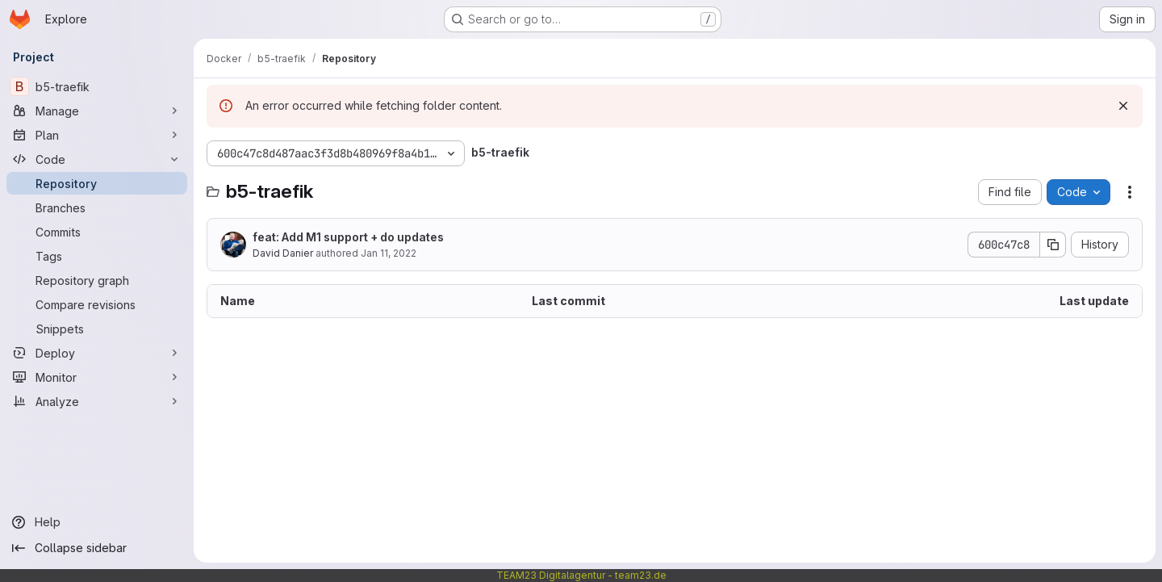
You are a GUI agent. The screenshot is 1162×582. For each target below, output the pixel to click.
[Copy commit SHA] (1053, 245)
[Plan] (96, 135)
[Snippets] (96, 328)
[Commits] (96, 231)
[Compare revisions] (96, 304)
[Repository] (96, 183)
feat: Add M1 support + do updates (348, 237)
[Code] (96, 159)
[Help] (96, 522)
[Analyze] (96, 401)
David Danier (283, 253)
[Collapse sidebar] (96, 548)
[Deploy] (96, 352)
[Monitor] (96, 377)
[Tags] (96, 256)
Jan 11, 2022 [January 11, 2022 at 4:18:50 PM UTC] (388, 253)
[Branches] (96, 207)
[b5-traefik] (96, 86)
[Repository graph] (96, 280)
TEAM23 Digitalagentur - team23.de (581, 575)
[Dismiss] (1123, 105)
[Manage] (96, 110)
